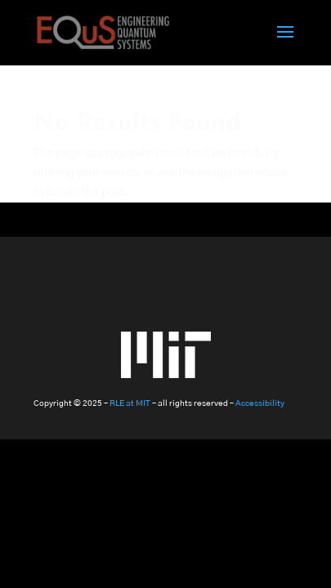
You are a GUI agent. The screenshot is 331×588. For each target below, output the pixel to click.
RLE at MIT (130, 403)
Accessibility (259, 403)
